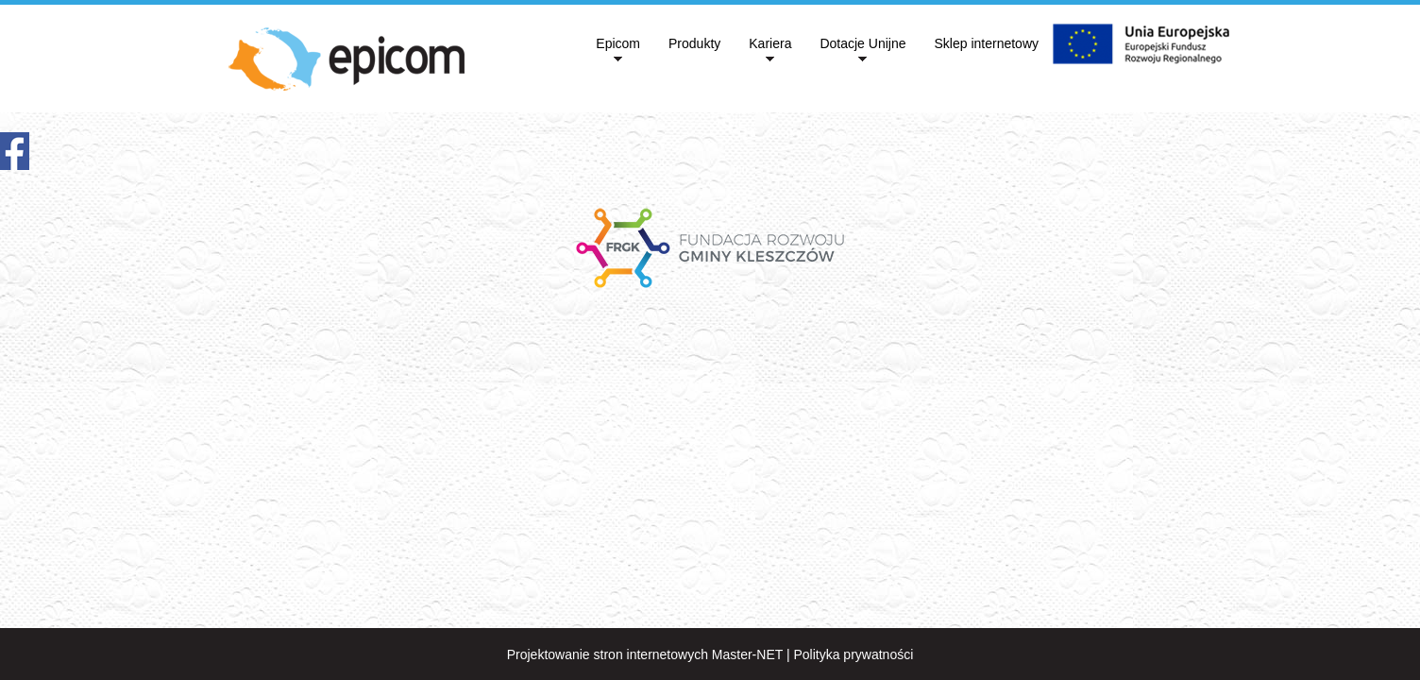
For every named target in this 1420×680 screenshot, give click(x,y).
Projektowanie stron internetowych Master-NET (645, 654)
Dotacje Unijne (862, 43)
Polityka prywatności (853, 654)
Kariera (770, 43)
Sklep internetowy (986, 43)
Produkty (694, 43)
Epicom (618, 43)
